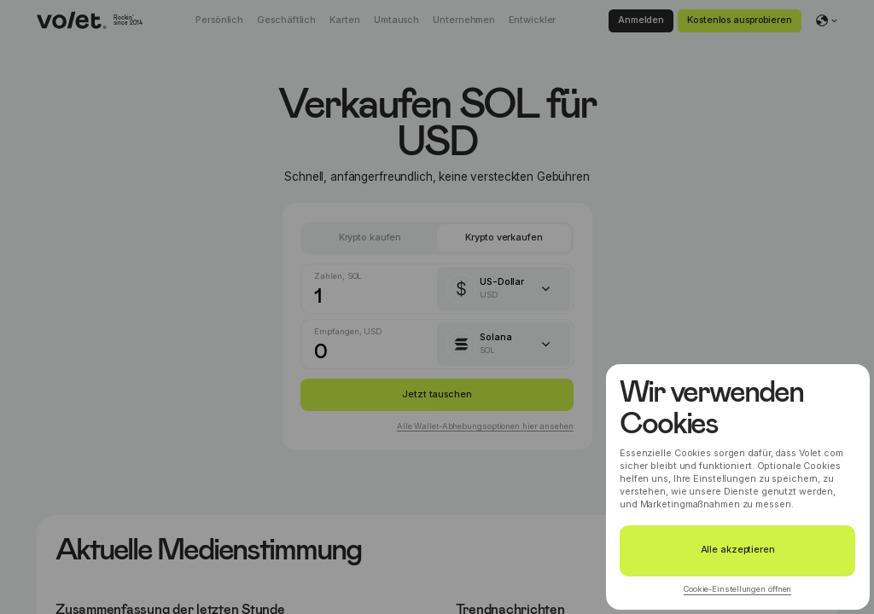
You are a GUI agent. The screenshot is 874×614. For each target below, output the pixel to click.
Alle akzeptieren (738, 549)
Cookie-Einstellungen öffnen (737, 589)
